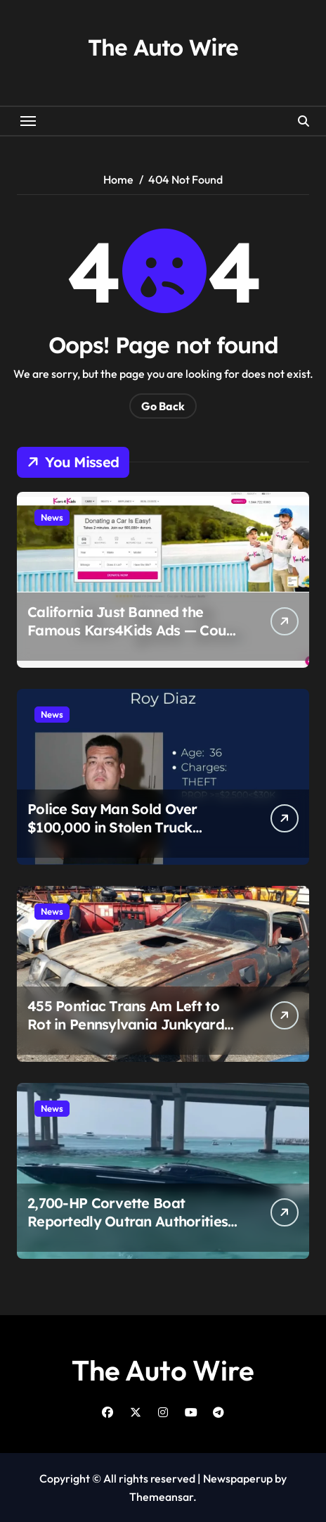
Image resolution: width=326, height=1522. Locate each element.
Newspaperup (238, 1478)
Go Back (163, 406)
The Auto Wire (162, 47)
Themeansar (161, 1497)
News (52, 517)
